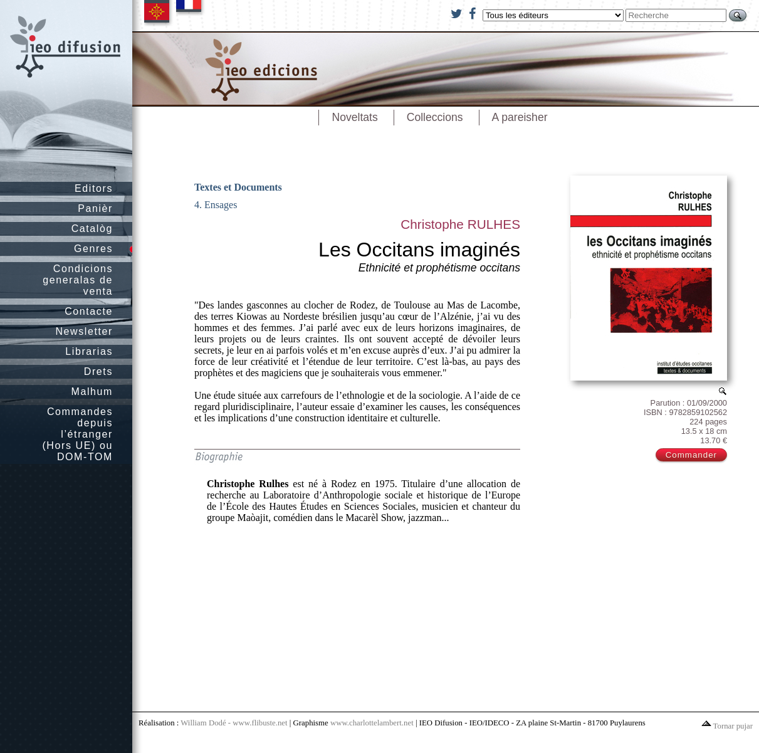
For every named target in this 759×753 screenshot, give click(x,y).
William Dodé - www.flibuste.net (234, 723)
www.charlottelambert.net (372, 723)
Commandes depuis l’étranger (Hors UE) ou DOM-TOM (77, 434)
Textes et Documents (238, 187)
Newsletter (84, 331)
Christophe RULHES (460, 224)
